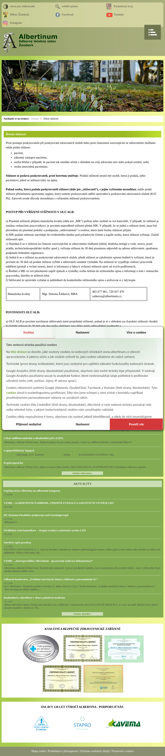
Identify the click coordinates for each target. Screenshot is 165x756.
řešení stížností (51, 118)
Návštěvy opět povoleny (17, 542)
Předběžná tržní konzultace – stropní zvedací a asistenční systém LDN (45, 530)
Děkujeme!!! (10, 522)
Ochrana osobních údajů (94, 751)
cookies (11, 393)
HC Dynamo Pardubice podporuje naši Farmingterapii (36, 515)
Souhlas (28, 332)
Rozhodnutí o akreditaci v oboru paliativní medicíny (34, 597)
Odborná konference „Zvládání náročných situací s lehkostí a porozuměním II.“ (51, 579)
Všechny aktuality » (82, 614)
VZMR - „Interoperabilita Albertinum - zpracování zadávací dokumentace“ (48, 560)
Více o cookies (136, 332)
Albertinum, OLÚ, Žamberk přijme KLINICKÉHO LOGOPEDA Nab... (59, 454)
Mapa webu (38, 751)
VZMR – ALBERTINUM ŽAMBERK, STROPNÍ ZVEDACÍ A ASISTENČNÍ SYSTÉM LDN (59, 502)
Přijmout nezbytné (28, 424)
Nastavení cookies (123, 751)
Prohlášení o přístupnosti (63, 751)
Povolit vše (136, 424)
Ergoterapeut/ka (13, 462)
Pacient (35, 118)
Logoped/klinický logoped (19, 450)
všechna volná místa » (82, 473)
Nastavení (82, 332)
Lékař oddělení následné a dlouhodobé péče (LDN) (33, 438)
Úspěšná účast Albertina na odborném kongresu (32, 490)
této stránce (19, 352)
